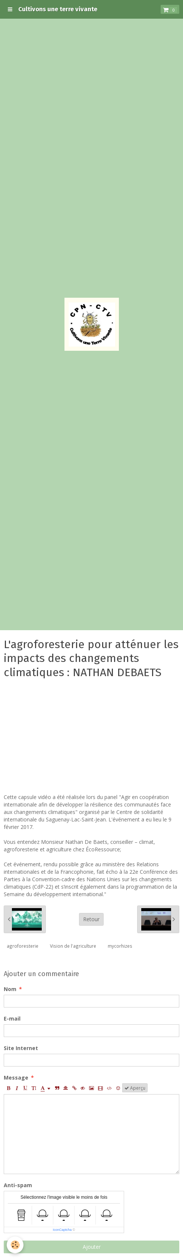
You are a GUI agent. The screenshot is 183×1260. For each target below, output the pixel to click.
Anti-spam (18, 1185)
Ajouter (92, 1246)
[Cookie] (15, 1244)
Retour (91, 919)
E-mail (12, 1018)
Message (16, 1077)
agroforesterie (22, 946)
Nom (10, 989)
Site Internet (21, 1048)
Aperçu (134, 1088)
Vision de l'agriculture (73, 946)
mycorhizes (120, 946)
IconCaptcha (62, 1230)
